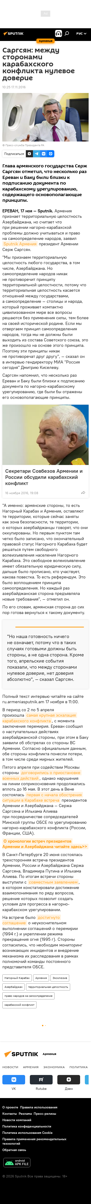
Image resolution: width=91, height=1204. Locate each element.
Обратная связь (14, 1150)
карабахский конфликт (19, 1004)
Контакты (9, 1113)
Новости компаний (16, 1120)
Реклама (25, 1113)
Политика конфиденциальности (26, 1126)
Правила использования (38, 1107)
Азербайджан (14, 987)
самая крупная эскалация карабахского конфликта (39, 717)
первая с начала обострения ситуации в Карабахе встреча (42, 797)
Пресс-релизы (45, 1113)
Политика (78, 1067)
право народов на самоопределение (28, 996)
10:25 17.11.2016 (14, 87)
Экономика (54, 1067)
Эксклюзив (60, 978)
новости (10, 1067)
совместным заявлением (53, 882)
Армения (41, 978)
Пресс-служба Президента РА (24, 145)
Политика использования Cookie (27, 1133)
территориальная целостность (48, 987)
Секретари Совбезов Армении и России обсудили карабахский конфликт (44, 477)
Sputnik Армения (20, 243)
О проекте (10, 1107)
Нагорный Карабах (17, 978)
